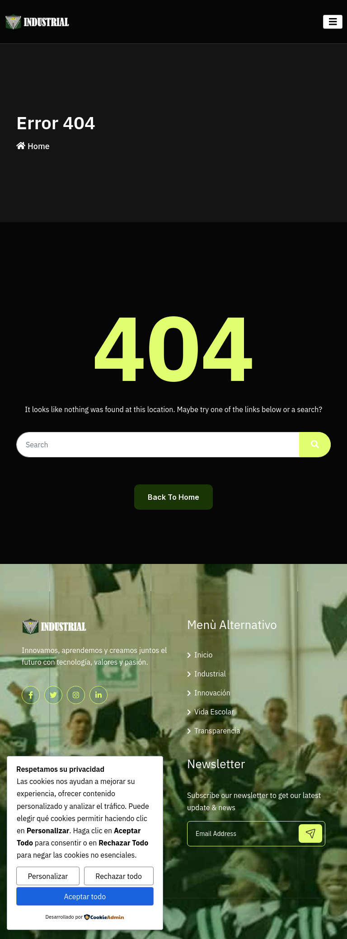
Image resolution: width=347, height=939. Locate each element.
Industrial (210, 673)
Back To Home (173, 497)
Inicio (203, 654)
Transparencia (217, 730)
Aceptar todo (85, 896)
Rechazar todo (118, 876)
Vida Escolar (214, 711)
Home (39, 146)
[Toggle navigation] (333, 22)
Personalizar (48, 876)
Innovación (212, 692)
